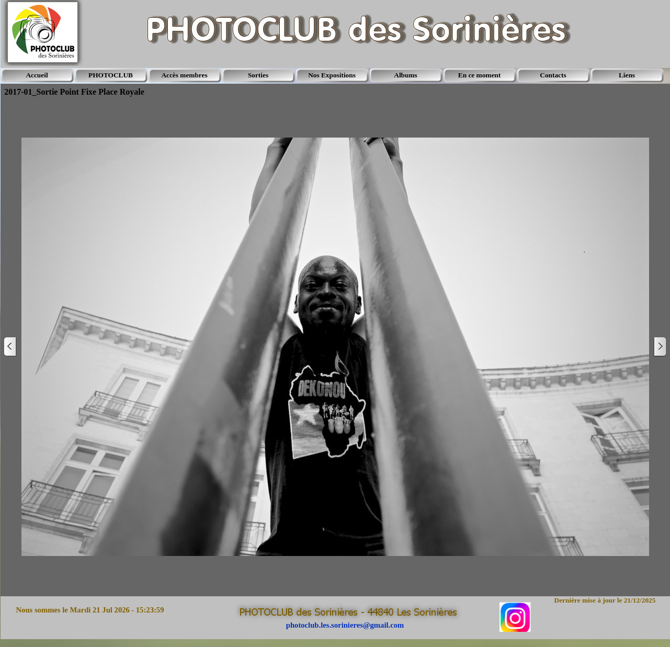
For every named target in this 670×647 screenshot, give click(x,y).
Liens (627, 75)
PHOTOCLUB (110, 75)
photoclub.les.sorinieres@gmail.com (345, 625)
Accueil (37, 75)
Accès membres (184, 75)
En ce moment (479, 75)
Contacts (553, 75)
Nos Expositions (332, 75)
